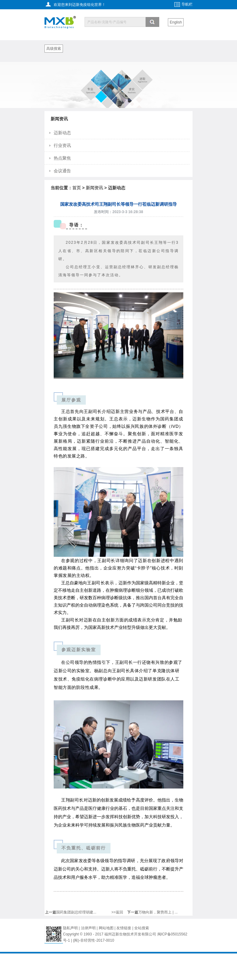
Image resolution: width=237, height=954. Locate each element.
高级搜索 (53, 48)
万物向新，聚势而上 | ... (158, 912)
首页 (76, 187)
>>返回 (117, 912)
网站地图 (106, 928)
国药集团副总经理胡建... (76, 912)
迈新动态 (62, 132)
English (176, 22)
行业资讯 (62, 145)
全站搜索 (141, 928)
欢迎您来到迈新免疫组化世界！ (80, 4)
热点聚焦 (62, 158)
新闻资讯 (94, 187)
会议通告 (62, 170)
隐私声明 (70, 928)
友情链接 (124, 928)
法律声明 (88, 928)
